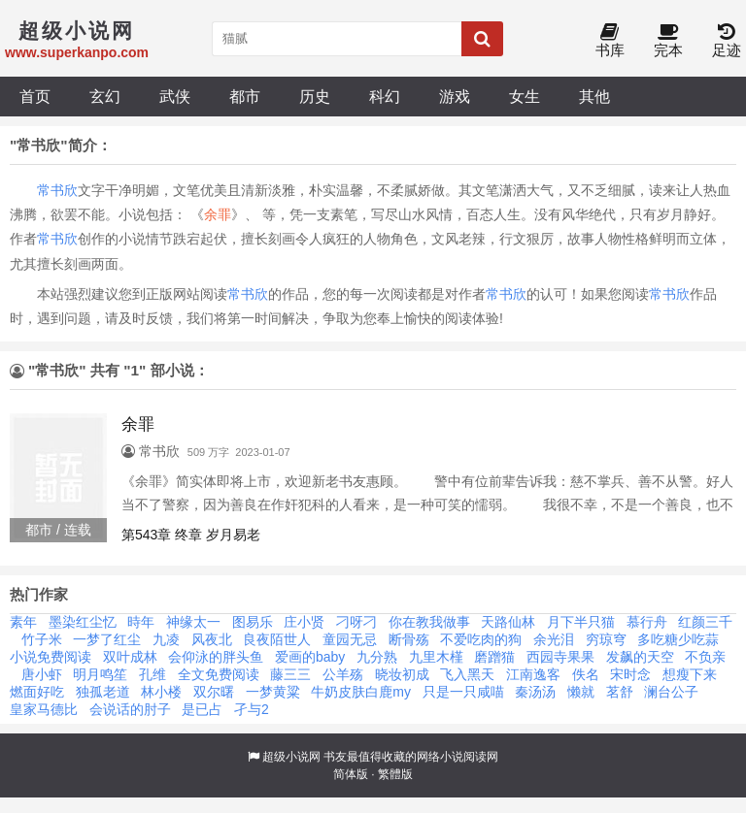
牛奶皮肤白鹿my (361, 691)
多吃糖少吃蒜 (678, 639)
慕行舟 (647, 622)
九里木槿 (436, 657)
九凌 (166, 639)
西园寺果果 (560, 657)
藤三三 (290, 674)
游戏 (454, 96)
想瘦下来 (689, 674)
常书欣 (57, 190)
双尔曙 (213, 691)
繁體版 (395, 774)
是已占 (202, 709)
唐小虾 (41, 674)
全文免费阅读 (218, 674)
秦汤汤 (535, 691)
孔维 (152, 674)
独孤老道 (103, 691)
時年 (140, 622)
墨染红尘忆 (83, 622)
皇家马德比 (44, 709)
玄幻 (104, 96)
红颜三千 (705, 622)
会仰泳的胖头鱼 (215, 657)
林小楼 (161, 691)
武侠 (174, 96)
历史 (314, 96)
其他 (594, 96)
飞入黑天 (467, 674)
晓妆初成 (402, 674)
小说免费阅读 (50, 657)
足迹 (726, 41)
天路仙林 (508, 622)
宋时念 (630, 674)
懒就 (580, 691)
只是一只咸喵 (463, 691)
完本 (668, 41)
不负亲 (705, 657)
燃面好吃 (37, 691)
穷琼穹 (606, 639)
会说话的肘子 (130, 709)
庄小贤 (304, 622)
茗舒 (619, 691)
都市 (244, 96)
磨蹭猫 (494, 657)
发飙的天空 (640, 657)
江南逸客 (533, 674)
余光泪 (553, 639)
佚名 (585, 674)
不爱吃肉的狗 (481, 639)
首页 (35, 96)
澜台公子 (671, 691)
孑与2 (251, 709)
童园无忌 (349, 639)
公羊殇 (342, 674)
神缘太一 (193, 622)
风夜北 (211, 639)
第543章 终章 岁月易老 (190, 534)
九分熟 (376, 657)
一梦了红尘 (107, 639)
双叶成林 (130, 657)
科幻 (384, 96)
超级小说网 (291, 757)
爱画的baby (310, 657)
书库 (610, 41)
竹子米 (41, 639)
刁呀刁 (356, 622)
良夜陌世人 (277, 639)
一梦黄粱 (273, 691)
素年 (23, 622)
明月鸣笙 (100, 674)
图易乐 (252, 622)
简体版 (350, 774)
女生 (524, 96)
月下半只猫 (581, 622)
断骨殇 (409, 639)
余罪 (217, 214)
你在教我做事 (429, 622)
